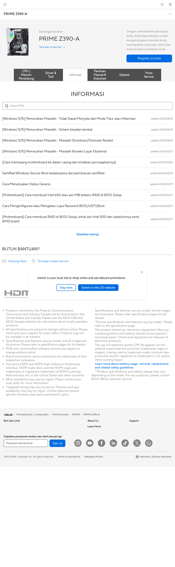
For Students (11, 460)
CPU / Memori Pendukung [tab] (26, 74)
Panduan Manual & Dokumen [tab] (99, 74)
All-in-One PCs (12, 493)
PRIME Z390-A (15, 14)
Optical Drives (53, 459)
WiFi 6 (48, 471)
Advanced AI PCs (138, 490)
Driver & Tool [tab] (50, 75)
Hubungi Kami (17, 261)
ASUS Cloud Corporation (101, 454)
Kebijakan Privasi (93, 556)
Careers (92, 470)
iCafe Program (137, 448)
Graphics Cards (53, 437)
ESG (131, 426)
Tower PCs (9, 499)
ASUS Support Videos (100, 520)
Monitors (9, 482)
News (91, 431)
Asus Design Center (140, 443)
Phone (7, 432)
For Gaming (10, 465)
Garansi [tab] (124, 75)
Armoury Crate (137, 501)
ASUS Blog (135, 459)
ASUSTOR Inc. (95, 448)
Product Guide (137, 465)
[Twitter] (137, 543)
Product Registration (99, 493)
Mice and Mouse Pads (57, 510)
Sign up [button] (57, 543)
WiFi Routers (52, 476)
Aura (132, 507)
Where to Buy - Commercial (144, 484)
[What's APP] (148, 543)
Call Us (91, 504)
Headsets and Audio (56, 515)
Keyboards (51, 504)
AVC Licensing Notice (141, 454)
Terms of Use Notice (69, 556)
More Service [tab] (149, 75)
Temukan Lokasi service (53, 261)
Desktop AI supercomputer (60, 493)
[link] (87, 4)
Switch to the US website (98, 287)
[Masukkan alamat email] (26, 543)
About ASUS (94, 426)
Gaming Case (52, 443)
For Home (9, 443)
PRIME (76, 414)
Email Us (92, 498)
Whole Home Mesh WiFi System (62, 482)
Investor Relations (97, 437)
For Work (9, 448)
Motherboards (53, 432)
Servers (49, 487)
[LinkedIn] (113, 543)
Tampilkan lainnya (87, 234)
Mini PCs (8, 515)
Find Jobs (93, 465)
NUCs (7, 510)
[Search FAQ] (87, 106)
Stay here (66, 287)
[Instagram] (78, 543)
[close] (141, 271)
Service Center (96, 509)
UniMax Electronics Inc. (100, 459)
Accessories (10, 471)
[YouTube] (89, 543)
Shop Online (136, 470)
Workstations (11, 521)
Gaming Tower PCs (14, 504)
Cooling (49, 448)
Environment (136, 431)
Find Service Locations (100, 487)
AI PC (132, 495)
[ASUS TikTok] (125, 543)
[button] (5, 4)
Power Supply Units (55, 454)
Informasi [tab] (75, 75)
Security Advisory (97, 515)
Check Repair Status (99, 481)
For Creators (11, 454)
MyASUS (92, 526)
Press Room (94, 443)
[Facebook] (101, 543)
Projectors (9, 488)
